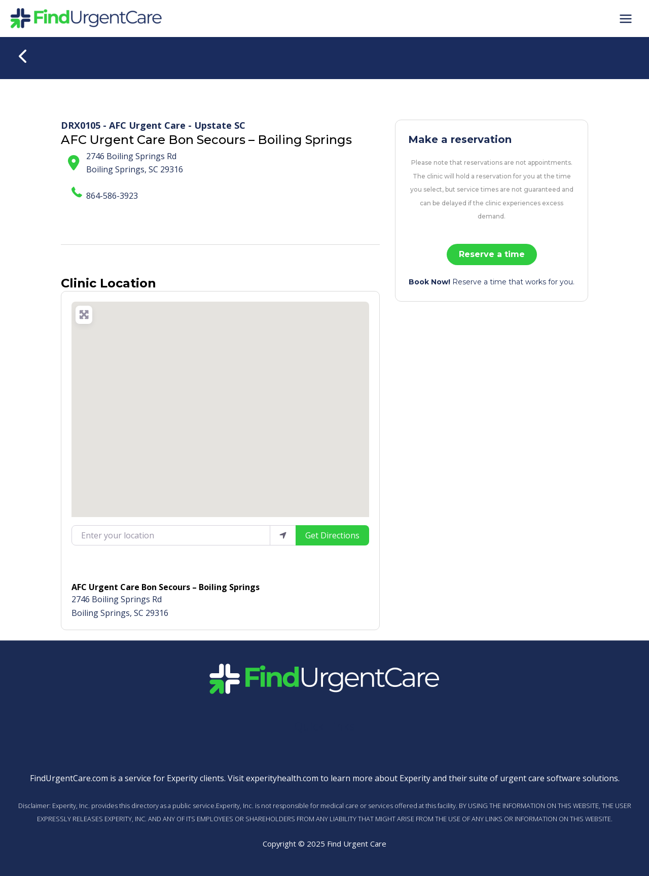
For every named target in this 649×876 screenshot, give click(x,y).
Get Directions (332, 535)
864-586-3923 (112, 195)
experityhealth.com (282, 778)
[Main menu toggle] (625, 18)
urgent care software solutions (559, 778)
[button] (220, 403)
